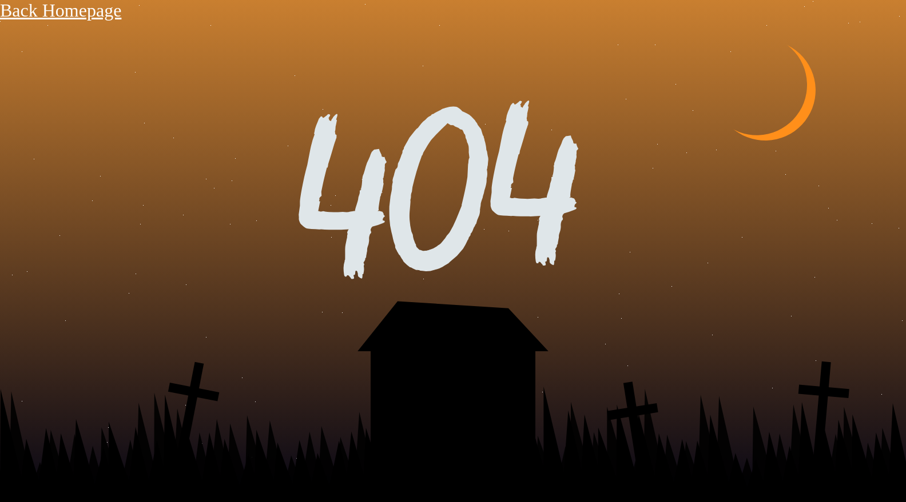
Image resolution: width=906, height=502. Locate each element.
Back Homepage (60, 10)
